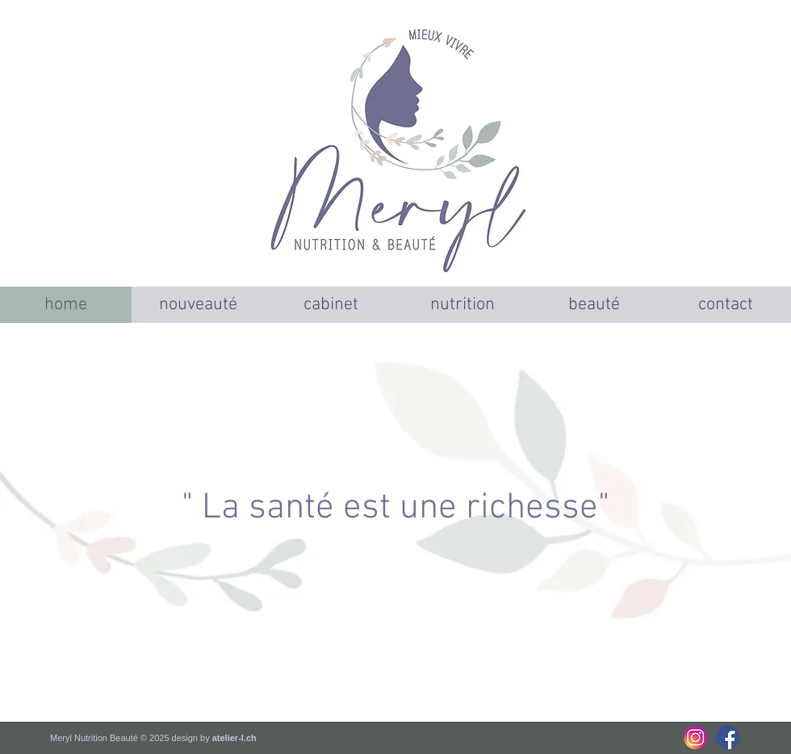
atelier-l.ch (234, 738)
